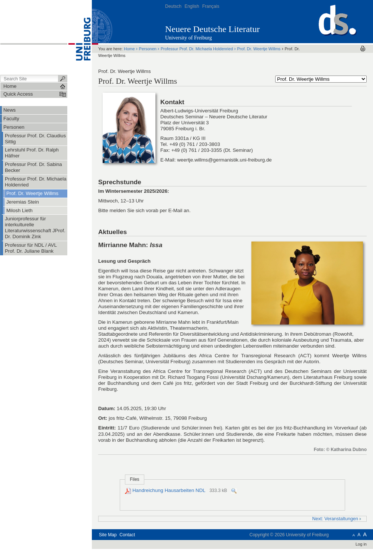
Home (129, 49)
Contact (127, 534)
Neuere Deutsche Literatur (212, 29)
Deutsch (173, 6)
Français (210, 6)
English (191, 6)
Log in (361, 544)
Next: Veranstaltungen (337, 518)
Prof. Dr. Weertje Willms (258, 49)
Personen (148, 49)
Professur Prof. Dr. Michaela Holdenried (197, 49)
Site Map (108, 534)
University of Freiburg (188, 38)
